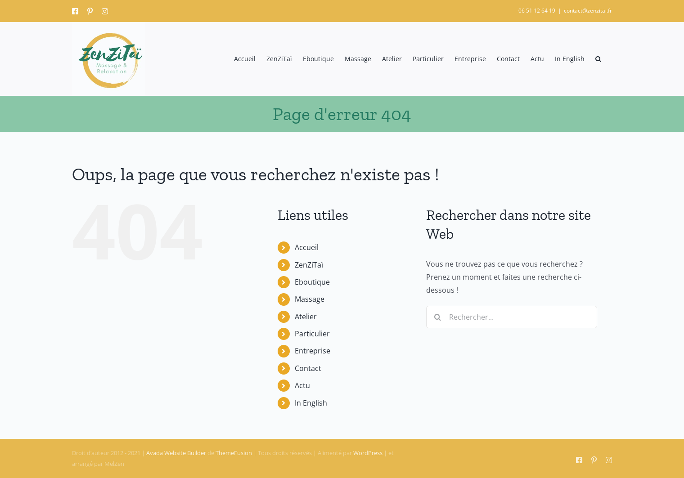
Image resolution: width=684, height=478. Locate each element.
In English (311, 403)
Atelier (306, 317)
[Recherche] (437, 317)
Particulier (312, 334)
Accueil (307, 247)
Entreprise (312, 351)
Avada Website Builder (176, 453)
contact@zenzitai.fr (588, 10)
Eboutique (312, 282)
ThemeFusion (234, 453)
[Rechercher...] (511, 317)
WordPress (367, 453)
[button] (598, 58)
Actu (302, 385)
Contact (308, 368)
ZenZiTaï (309, 265)
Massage (309, 299)
